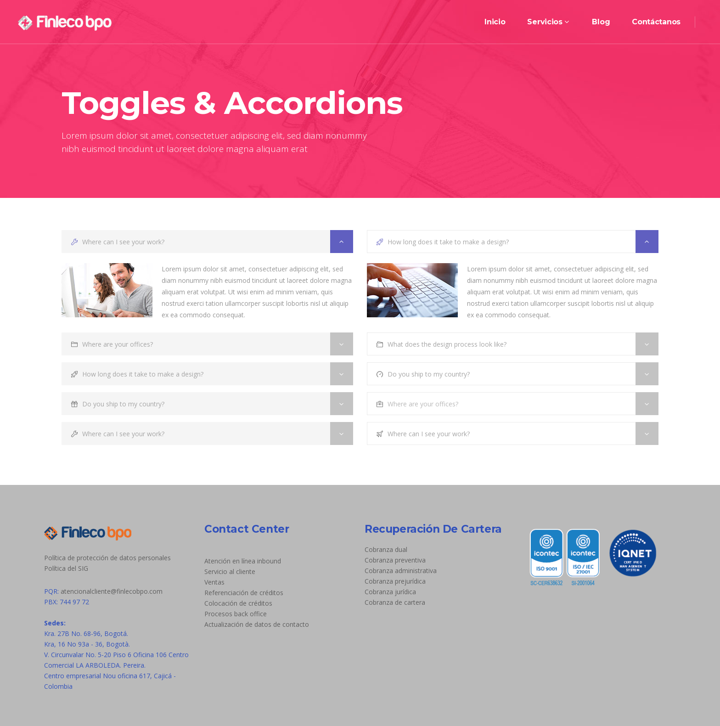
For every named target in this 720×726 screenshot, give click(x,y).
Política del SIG (66, 568)
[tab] (207, 241)
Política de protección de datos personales (107, 557)
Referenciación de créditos (243, 592)
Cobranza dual (386, 549)
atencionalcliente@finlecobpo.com (112, 591)
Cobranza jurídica (390, 591)
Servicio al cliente (229, 571)
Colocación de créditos (238, 603)
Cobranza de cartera (395, 602)
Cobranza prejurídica (395, 581)
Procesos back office (235, 613)
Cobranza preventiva (395, 560)
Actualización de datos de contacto (256, 624)
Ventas (214, 582)
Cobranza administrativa (401, 570)
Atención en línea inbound (242, 561)
